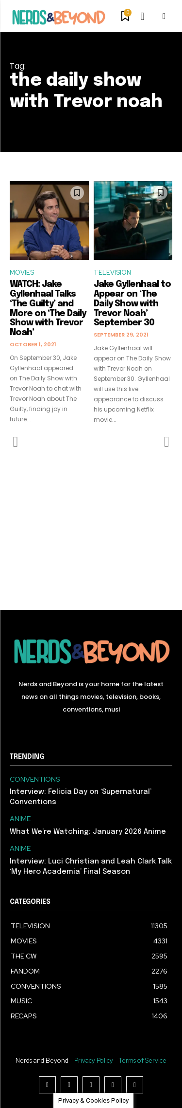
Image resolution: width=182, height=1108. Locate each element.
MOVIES (22, 272)
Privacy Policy (93, 1060)
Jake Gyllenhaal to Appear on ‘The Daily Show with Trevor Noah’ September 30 (132, 303)
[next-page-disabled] (166, 441)
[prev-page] (16, 441)
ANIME (20, 819)
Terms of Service (142, 1060)
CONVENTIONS (35, 779)
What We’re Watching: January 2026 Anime (88, 832)
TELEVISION (112, 272)
